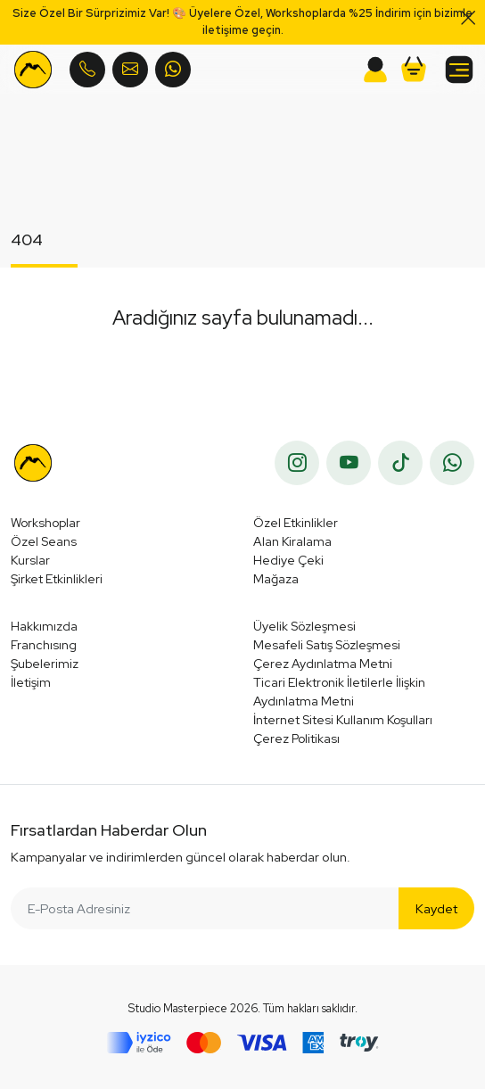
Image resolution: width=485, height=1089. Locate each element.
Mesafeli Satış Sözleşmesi (326, 645)
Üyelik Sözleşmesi (304, 626)
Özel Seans (44, 541)
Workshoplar (45, 523)
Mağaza (276, 579)
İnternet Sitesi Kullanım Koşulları (342, 720)
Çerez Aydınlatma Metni (322, 664)
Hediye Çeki (288, 560)
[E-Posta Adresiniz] (205, 908)
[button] (414, 70)
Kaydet (436, 908)
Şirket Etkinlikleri (57, 579)
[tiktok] (400, 463)
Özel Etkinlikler (295, 523)
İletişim (31, 682)
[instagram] (297, 463)
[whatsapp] (452, 463)
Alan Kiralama (292, 541)
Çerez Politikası (296, 738)
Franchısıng (44, 645)
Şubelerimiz (44, 664)
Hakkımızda (44, 626)
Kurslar (30, 560)
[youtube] (348, 463)
